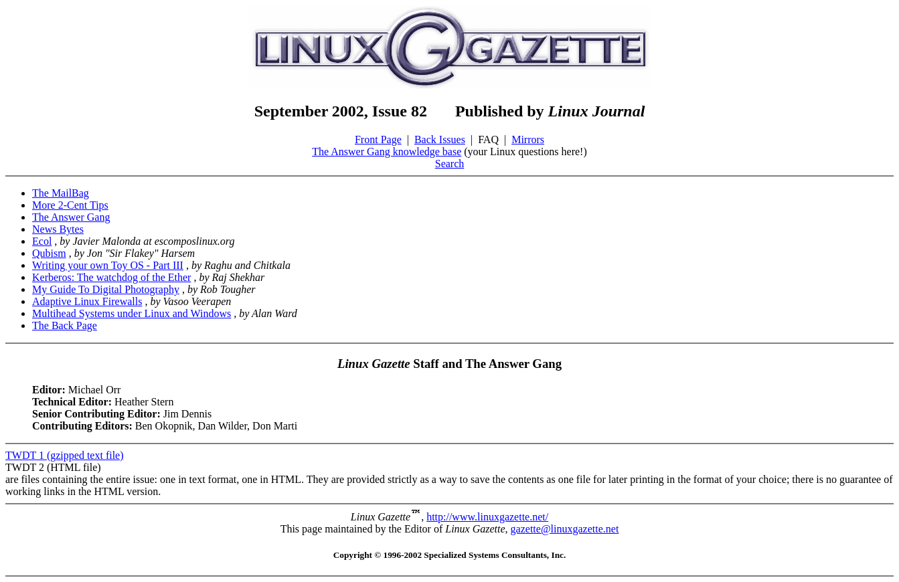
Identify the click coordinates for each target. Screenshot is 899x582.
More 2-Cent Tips (70, 205)
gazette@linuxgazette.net (565, 529)
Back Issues (439, 139)
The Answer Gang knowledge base (386, 151)
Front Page (378, 139)
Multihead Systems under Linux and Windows (131, 313)
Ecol (42, 241)
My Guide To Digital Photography (105, 289)
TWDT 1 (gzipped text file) (64, 455)
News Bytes (58, 229)
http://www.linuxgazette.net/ (487, 516)
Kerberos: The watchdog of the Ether (111, 277)
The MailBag (60, 193)
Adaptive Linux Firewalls (87, 301)
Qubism (49, 253)
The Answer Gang (71, 217)
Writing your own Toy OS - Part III (107, 265)
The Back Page (64, 325)
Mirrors (527, 139)
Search (450, 163)
